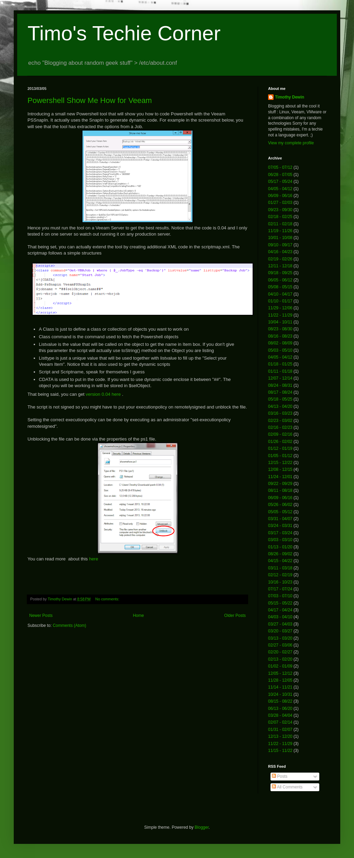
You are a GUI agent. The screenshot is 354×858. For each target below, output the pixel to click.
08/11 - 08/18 (280, 490)
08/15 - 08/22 (280, 701)
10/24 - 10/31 (280, 694)
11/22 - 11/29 (280, 315)
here (93, 558)
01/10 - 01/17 (280, 301)
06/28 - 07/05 (280, 174)
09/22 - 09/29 (280, 483)
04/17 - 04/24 (280, 610)
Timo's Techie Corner (124, 33)
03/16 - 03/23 (280, 413)
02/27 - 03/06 (280, 645)
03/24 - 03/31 (280, 525)
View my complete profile (291, 143)
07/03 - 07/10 (280, 595)
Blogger (202, 827)
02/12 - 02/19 (280, 574)
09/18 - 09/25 (280, 272)
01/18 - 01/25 (280, 364)
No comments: (107, 599)
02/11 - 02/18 (280, 223)
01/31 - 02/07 (280, 729)
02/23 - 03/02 (280, 420)
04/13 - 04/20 (280, 406)
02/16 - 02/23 (280, 427)
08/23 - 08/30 (280, 329)
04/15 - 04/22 (280, 560)
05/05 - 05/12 (280, 511)
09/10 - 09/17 (280, 244)
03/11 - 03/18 (280, 568)
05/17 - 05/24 (280, 181)
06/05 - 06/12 (280, 280)
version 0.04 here (103, 394)
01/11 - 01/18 (280, 371)
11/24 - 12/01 (280, 476)
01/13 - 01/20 (280, 547)
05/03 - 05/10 (280, 350)
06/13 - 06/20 (280, 708)
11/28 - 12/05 (280, 680)
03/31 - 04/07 (280, 518)
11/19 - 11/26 (280, 230)
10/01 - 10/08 (280, 237)
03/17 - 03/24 (280, 532)
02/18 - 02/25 (280, 216)
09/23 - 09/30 (280, 209)
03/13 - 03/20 (280, 638)
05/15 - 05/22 (280, 603)
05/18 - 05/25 (280, 399)
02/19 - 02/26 (280, 259)
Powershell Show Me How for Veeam (89, 100)
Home (138, 615)
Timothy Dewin (289, 97)
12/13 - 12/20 (280, 736)
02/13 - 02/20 (280, 659)
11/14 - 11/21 (280, 687)
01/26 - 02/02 (280, 441)
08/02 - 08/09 (280, 343)
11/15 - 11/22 (280, 750)
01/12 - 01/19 (280, 448)
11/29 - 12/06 (280, 308)
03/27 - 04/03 (280, 624)
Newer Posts (41, 615)
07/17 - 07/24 (280, 589)
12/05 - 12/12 (280, 673)
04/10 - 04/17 (280, 294)
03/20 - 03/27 (280, 631)
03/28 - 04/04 (280, 715)
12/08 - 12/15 (280, 469)
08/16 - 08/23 (280, 336)
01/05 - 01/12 (280, 455)
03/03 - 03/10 (280, 539)
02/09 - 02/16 (280, 434)
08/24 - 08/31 (280, 385)
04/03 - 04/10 (280, 616)
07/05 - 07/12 (280, 167)
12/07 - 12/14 (280, 378)
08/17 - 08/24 (280, 392)
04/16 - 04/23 (280, 251)
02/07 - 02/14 (280, 722)
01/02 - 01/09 (280, 666)
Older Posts (235, 615)
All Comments (287, 787)
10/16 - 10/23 (280, 582)
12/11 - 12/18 (280, 265)
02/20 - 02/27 (280, 652)
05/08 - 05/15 (280, 287)
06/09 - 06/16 (280, 195)
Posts (279, 776)
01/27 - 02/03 (280, 202)
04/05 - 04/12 (280, 188)
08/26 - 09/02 (280, 553)
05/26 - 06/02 (280, 504)
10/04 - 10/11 (280, 322)
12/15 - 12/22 (280, 462)
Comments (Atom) (69, 625)
